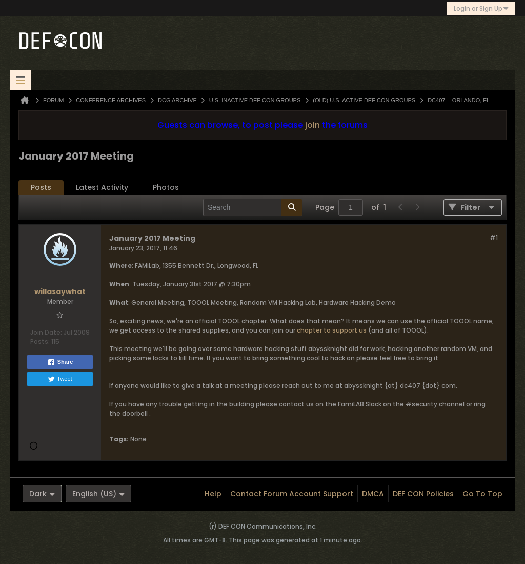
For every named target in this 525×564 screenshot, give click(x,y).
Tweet (60, 379)
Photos (166, 187)
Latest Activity (102, 187)
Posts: (40, 341)
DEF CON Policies (423, 494)
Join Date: (46, 332)
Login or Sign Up (481, 8)
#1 (494, 237)
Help (213, 494)
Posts (41, 187)
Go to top (482, 494)
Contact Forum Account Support (291, 494)
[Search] (252, 207)
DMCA (373, 494)
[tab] (41, 187)
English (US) (98, 494)
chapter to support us (332, 330)
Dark (42, 494)
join (312, 125)
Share (60, 362)
